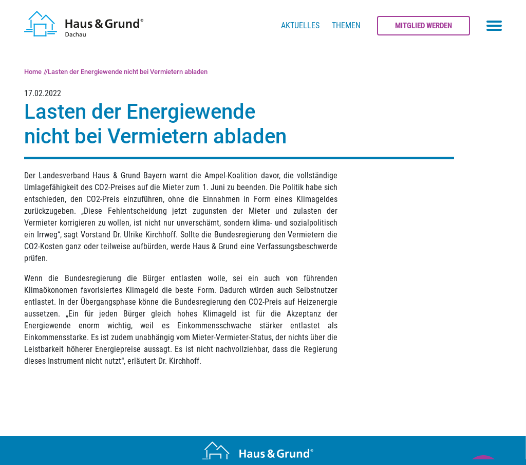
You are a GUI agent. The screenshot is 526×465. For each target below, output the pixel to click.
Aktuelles (300, 25)
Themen (346, 25)
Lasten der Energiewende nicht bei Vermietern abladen (128, 72)
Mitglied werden (423, 25)
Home (33, 72)
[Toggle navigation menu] (494, 26)
